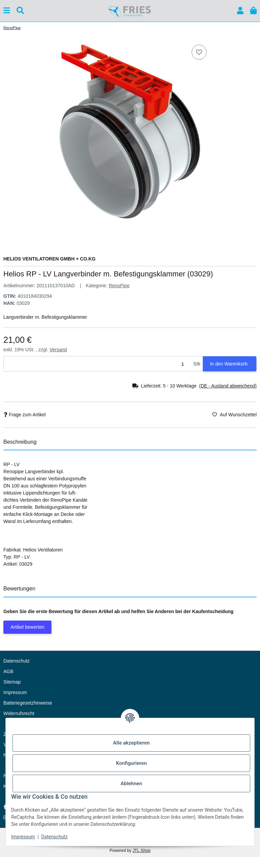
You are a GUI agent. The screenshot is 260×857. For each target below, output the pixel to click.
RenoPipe (119, 285)
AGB (8, 671)
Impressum (23, 836)
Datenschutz (54, 836)
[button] (240, 10)
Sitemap (12, 682)
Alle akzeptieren (131, 743)
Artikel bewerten (27, 627)
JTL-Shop (141, 850)
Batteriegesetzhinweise (27, 703)
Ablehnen (131, 783)
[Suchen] (20, 10)
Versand (58, 349)
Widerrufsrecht (18, 713)
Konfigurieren (131, 763)
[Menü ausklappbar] (6, 10)
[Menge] (97, 364)
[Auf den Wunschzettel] (199, 52)
